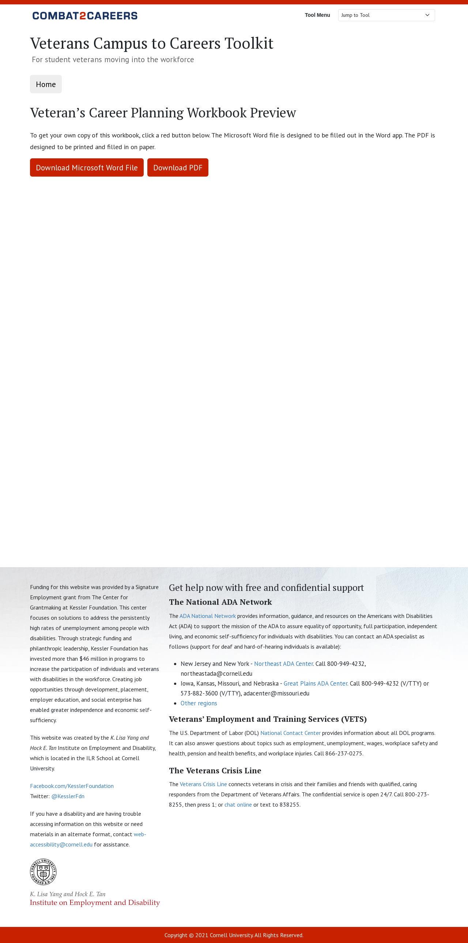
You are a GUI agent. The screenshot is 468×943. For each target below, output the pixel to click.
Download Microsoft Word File (87, 167)
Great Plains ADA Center (315, 683)
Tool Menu (317, 15)
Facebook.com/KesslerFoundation (72, 785)
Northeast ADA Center (283, 664)
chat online (238, 804)
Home (46, 84)
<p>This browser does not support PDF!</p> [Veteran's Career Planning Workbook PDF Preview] (234, 365)
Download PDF (178, 167)
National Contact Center (290, 732)
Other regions (199, 703)
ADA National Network (208, 615)
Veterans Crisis (204, 784)
